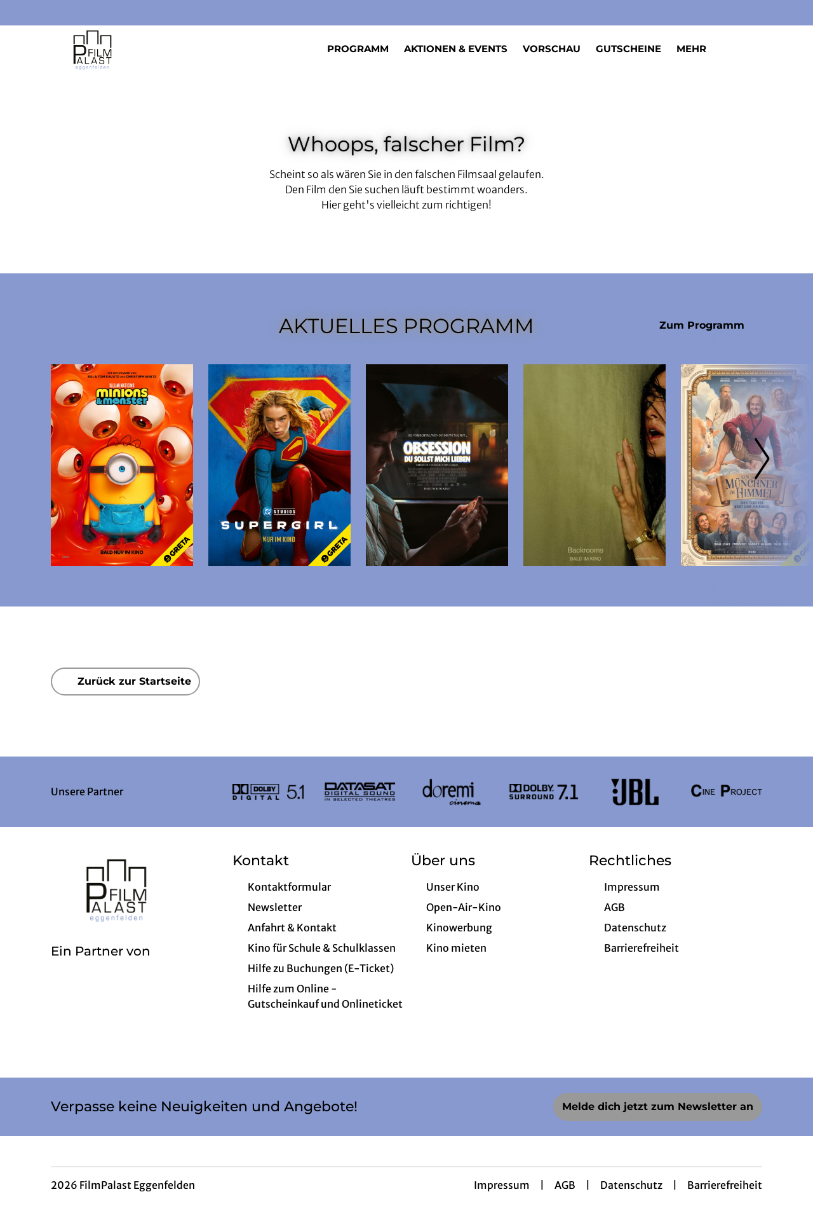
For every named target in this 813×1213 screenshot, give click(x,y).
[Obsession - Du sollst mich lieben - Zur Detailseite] (437, 465)
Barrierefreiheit (724, 1185)
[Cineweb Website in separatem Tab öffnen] (101, 967)
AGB (564, 1185)
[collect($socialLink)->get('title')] (23, 12)
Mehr (699, 49)
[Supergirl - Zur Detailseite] (279, 465)
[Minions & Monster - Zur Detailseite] (122, 465)
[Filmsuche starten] (749, 48)
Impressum (502, 1185)
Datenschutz (631, 1185)
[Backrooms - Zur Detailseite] (594, 465)
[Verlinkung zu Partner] (268, 792)
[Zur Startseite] (140, 48)
